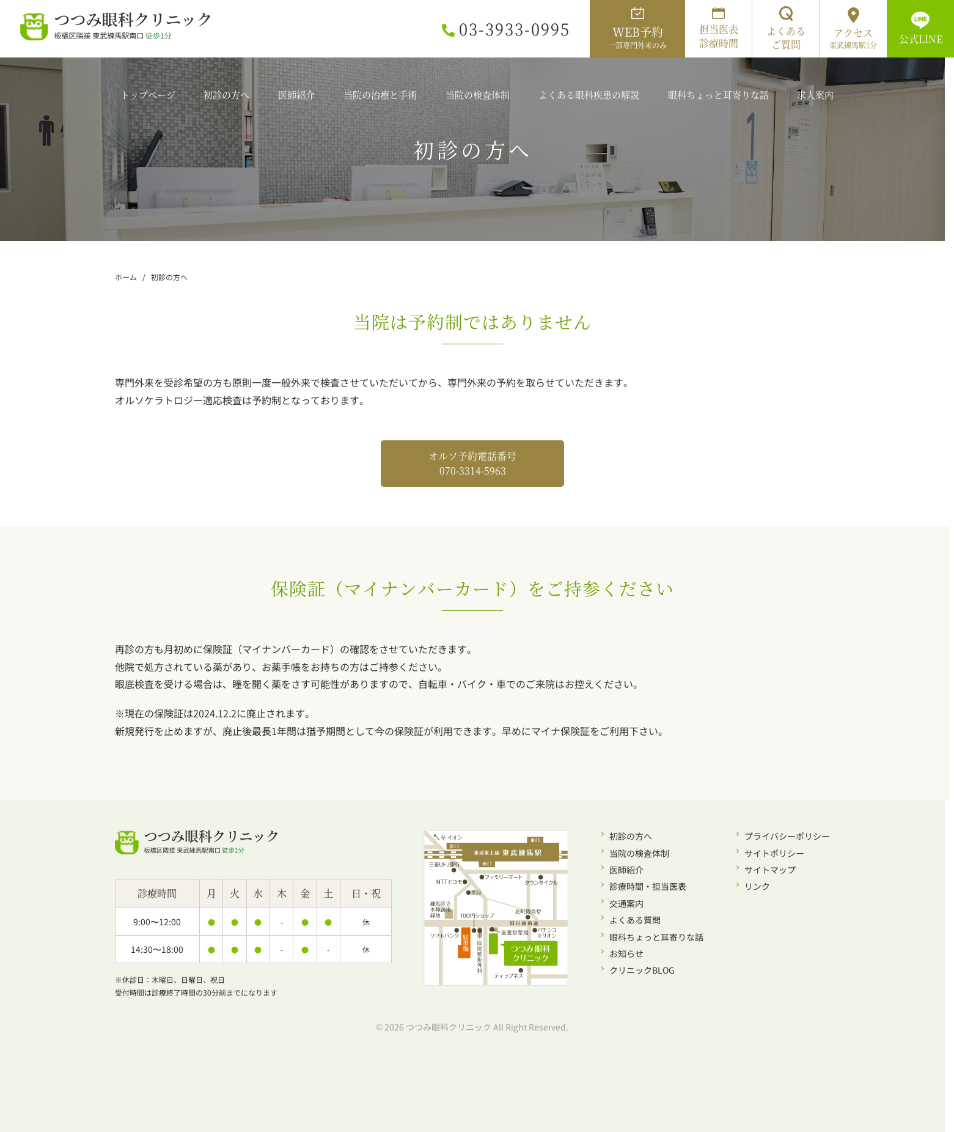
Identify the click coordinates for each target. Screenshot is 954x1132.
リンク (757, 886)
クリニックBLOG (642, 970)
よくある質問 (635, 920)
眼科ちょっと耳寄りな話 (656, 937)
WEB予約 (637, 28)
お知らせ (626, 953)
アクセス (853, 28)
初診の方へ (630, 836)
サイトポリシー (774, 853)
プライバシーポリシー (787, 836)
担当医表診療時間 (718, 28)
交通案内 (626, 903)
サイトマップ (770, 870)
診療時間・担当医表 (647, 886)
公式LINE (920, 28)
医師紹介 (626, 870)
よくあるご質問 (785, 28)
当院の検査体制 (639, 853)
